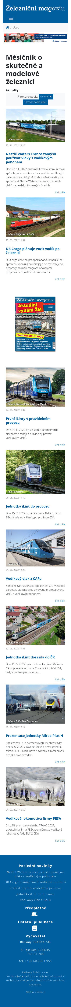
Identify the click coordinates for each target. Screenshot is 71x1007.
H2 (46, 96)
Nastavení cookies (35, 992)
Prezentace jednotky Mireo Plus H (34, 735)
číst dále (60, 192)
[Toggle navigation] (11, 18)
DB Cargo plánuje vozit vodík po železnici (33, 250)
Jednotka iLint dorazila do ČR (30, 657)
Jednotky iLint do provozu (27, 506)
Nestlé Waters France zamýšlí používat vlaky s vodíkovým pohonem (31, 158)
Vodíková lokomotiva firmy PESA (33, 818)
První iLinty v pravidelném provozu (28, 420)
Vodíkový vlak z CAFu (24, 578)
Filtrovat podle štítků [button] (35, 102)
